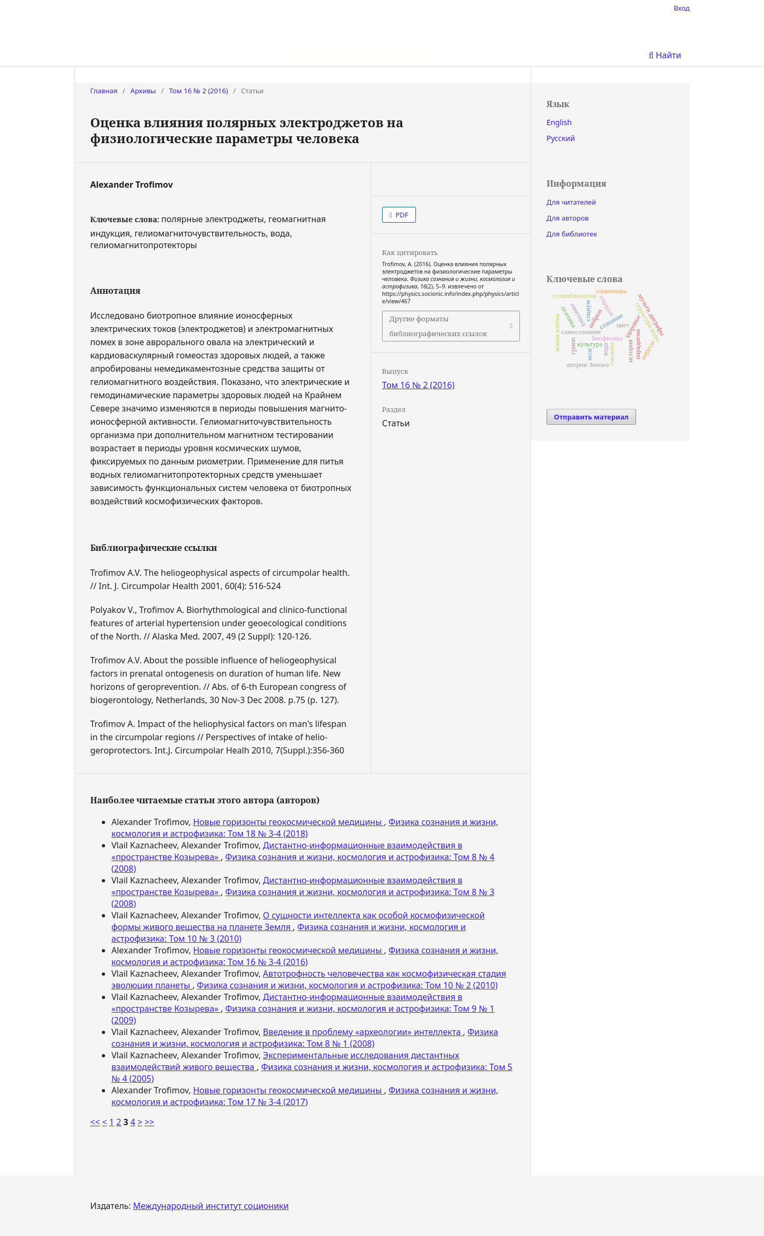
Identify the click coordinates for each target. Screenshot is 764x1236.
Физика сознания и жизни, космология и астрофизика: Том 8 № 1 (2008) (304, 1037)
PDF (401, 215)
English (559, 122)
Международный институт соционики (211, 1206)
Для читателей (571, 202)
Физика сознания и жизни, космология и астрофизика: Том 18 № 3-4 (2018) (304, 827)
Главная (103, 90)
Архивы (421, 55)
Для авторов (567, 218)
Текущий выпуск (353, 55)
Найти (665, 55)
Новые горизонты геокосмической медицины (288, 822)
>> (149, 1122)
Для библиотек (571, 234)
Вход (682, 8)
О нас (288, 55)
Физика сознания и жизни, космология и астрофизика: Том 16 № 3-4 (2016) (304, 956)
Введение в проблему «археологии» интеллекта (363, 1032)
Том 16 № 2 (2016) (198, 90)
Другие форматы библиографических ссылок (438, 326)
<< (95, 1122)
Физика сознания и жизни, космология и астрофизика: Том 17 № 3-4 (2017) (304, 1096)
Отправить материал (591, 417)
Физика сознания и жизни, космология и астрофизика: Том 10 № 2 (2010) (347, 985)
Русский (560, 138)
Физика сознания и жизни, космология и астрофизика (382, 33)
